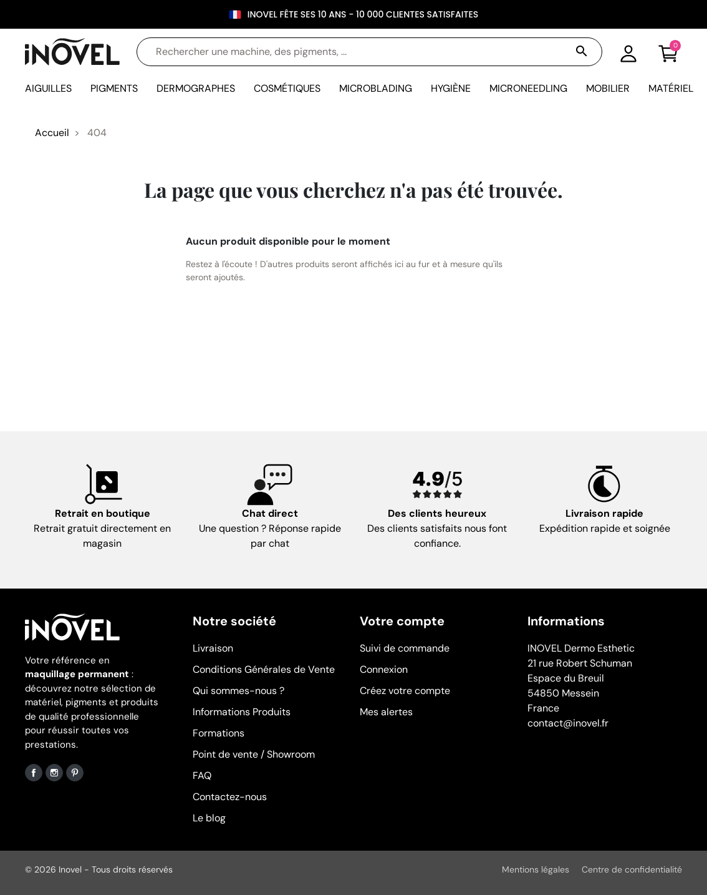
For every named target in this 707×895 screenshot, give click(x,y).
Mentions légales (535, 869)
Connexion (384, 669)
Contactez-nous (230, 796)
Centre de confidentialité (632, 869)
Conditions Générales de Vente (264, 669)
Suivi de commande (405, 648)
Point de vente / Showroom (254, 754)
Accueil (52, 132)
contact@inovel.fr (567, 723)
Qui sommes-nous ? (238, 690)
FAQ (202, 775)
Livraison (213, 648)
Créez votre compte (405, 690)
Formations (218, 733)
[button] (668, 52)
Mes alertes (386, 711)
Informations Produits (242, 711)
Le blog (209, 817)
